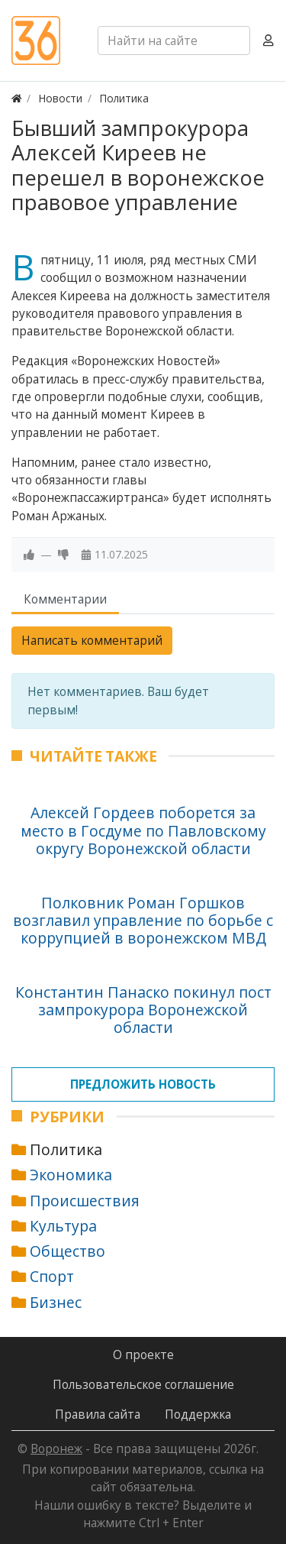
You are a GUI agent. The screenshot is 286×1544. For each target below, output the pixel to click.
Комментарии (65, 599)
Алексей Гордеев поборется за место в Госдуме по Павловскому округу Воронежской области (143, 830)
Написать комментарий (91, 640)
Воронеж (56, 1448)
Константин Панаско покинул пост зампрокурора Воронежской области (143, 1010)
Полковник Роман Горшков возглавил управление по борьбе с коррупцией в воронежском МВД (143, 920)
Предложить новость (143, 1084)
